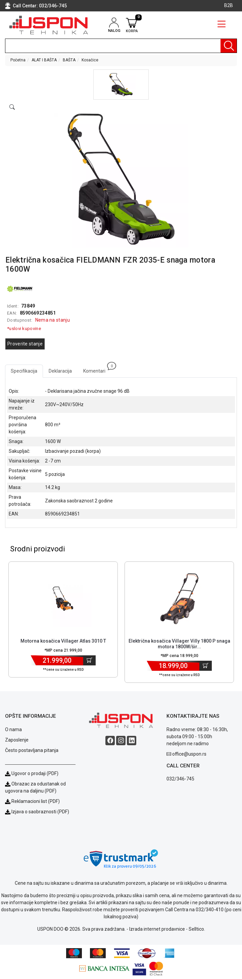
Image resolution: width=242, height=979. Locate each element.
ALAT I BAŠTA (44, 60)
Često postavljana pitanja (31, 750)
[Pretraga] (229, 46)
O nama (13, 729)
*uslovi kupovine (24, 328)
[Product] (63, 598)
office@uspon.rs (189, 754)
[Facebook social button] (110, 740)
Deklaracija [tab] (60, 371)
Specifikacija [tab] (24, 371)
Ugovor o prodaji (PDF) (31, 773)
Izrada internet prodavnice (157, 929)
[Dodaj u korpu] (89, 660)
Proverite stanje (25, 343)
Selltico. (197, 929)
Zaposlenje (17, 740)
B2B (228, 5)
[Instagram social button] (121, 740)
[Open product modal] (12, 107)
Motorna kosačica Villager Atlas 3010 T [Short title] (63, 641)
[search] (121, 46)
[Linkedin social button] (131, 740)
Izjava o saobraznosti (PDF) (40, 811)
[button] (121, 84)
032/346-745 (53, 5)
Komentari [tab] (97, 369)
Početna (18, 60)
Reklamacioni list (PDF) (32, 801)
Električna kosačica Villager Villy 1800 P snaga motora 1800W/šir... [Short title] (179, 643)
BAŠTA (69, 60)
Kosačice (90, 60)
